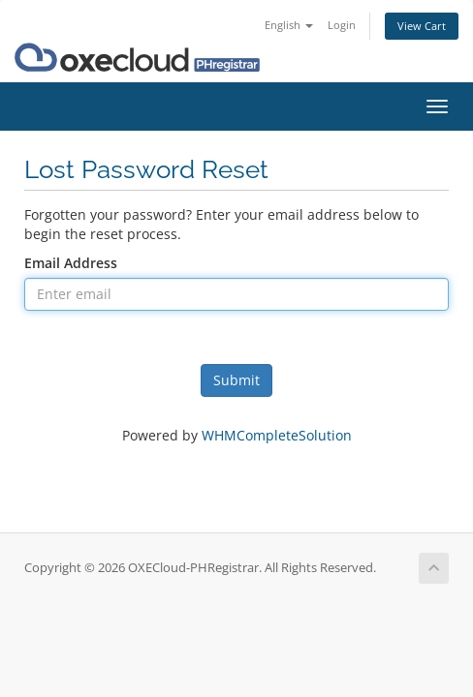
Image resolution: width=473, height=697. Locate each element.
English (289, 24)
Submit (236, 380)
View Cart (421, 25)
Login (342, 24)
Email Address (70, 263)
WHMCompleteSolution (277, 435)
